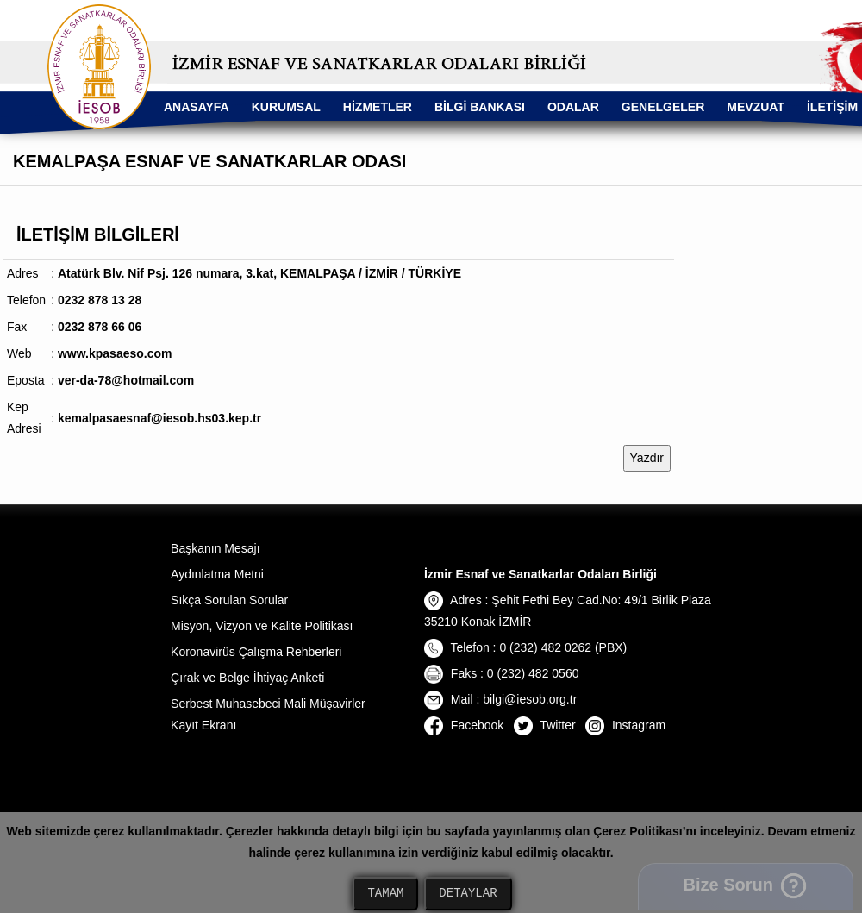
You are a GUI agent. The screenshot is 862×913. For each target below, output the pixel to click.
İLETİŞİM (832, 107)
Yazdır (647, 458)
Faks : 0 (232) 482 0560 (501, 673)
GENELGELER (663, 107)
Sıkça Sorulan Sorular (229, 600)
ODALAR (573, 107)
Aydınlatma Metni (217, 574)
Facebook (463, 725)
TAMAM (385, 893)
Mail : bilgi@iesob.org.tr (500, 699)
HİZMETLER (377, 107)
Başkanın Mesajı (215, 548)
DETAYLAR (468, 893)
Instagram (625, 725)
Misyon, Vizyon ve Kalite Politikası (262, 626)
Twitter (545, 725)
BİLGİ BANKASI (479, 107)
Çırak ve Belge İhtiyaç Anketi (247, 678)
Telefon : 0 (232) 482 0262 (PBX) (525, 647)
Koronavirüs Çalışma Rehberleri (256, 652)
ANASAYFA (196, 107)
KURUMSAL (286, 107)
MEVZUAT (755, 107)
